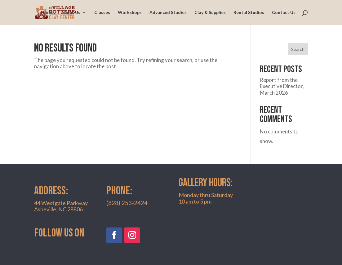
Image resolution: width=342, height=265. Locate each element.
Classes (102, 12)
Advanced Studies (168, 12)
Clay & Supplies (210, 12)
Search (297, 49)
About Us (70, 12)
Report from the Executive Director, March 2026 (282, 86)
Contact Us (283, 12)
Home (47, 12)
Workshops (130, 12)
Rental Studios (248, 12)
